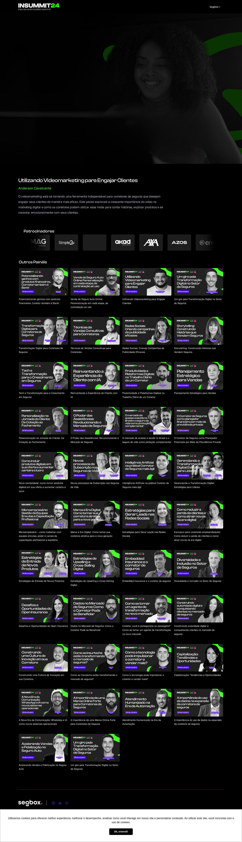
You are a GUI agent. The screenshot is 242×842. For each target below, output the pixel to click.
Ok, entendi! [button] (121, 831)
